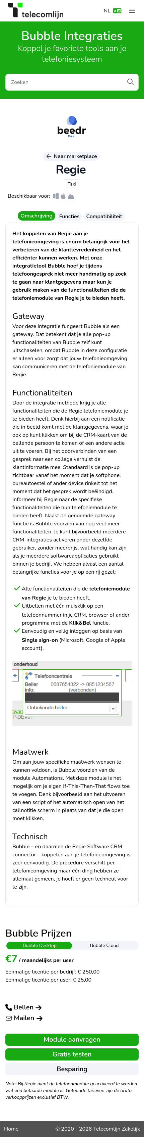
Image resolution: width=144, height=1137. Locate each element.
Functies (69, 216)
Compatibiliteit (104, 216)
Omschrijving (36, 216)
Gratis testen (71, 1054)
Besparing (72, 1069)
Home (11, 1129)
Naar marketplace (71, 156)
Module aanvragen (72, 1039)
